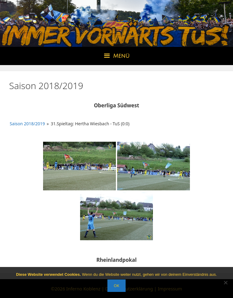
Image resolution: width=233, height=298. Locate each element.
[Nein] (225, 282)
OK (116, 285)
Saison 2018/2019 (27, 123)
